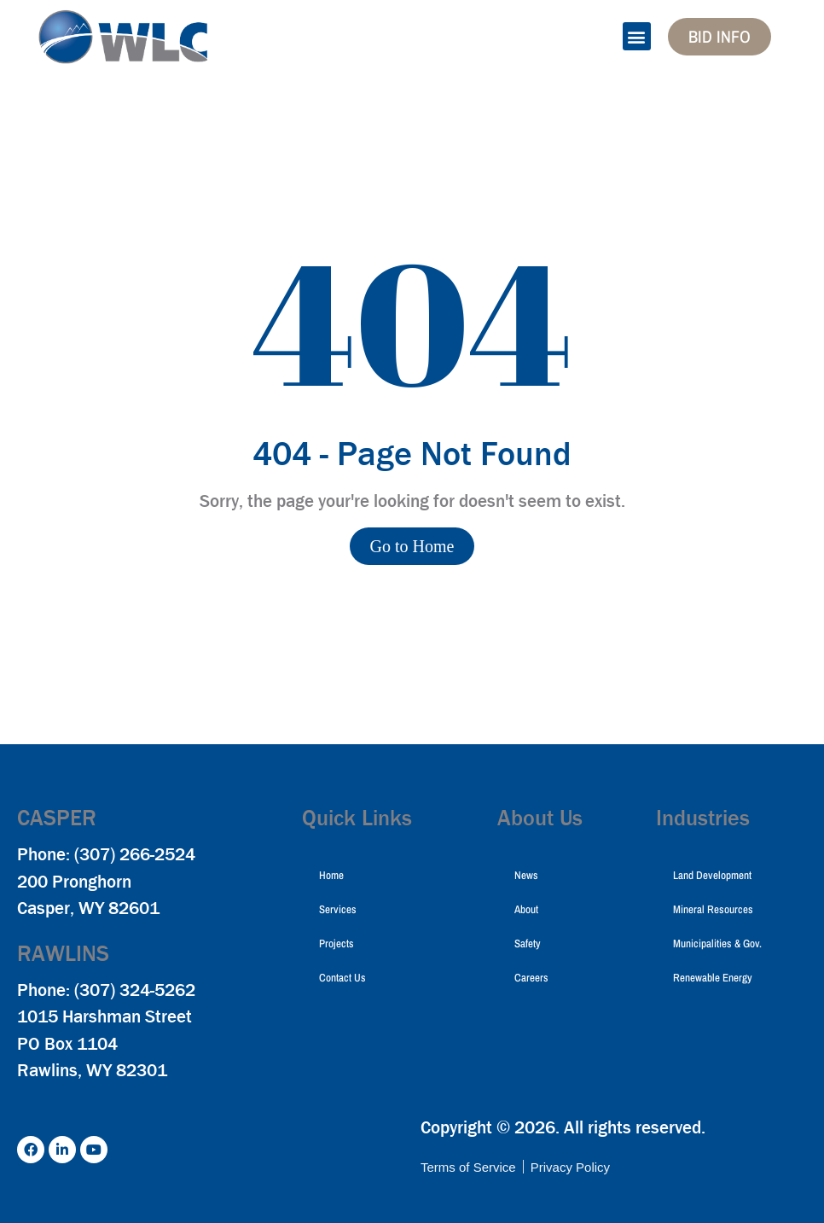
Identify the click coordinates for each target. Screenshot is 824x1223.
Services (338, 909)
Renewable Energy (712, 977)
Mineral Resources (713, 909)
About (526, 909)
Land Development (712, 875)
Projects (336, 943)
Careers (531, 977)
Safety (527, 943)
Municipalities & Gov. (717, 943)
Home (331, 875)
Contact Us (342, 977)
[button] (637, 36)
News (526, 875)
